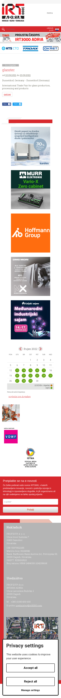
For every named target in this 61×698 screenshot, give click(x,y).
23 (37, 376)
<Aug (20, 349)
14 (24, 370)
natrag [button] (7, 94)
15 (30, 370)
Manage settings (30, 690)
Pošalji (30, 509)
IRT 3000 (14, 14)
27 (17, 381)
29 (30, 381)
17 (44, 370)
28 (24, 381)
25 (50, 376)
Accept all (31, 668)
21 (24, 376)
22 (30, 376)
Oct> (40, 349)
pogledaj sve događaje (20, 396)
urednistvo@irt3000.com (29, 605)
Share (5, 104)
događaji (12, 65)
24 (44, 376)
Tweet (16, 104)
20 (17, 376)
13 (17, 370)
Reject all (30, 681)
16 (37, 370)
